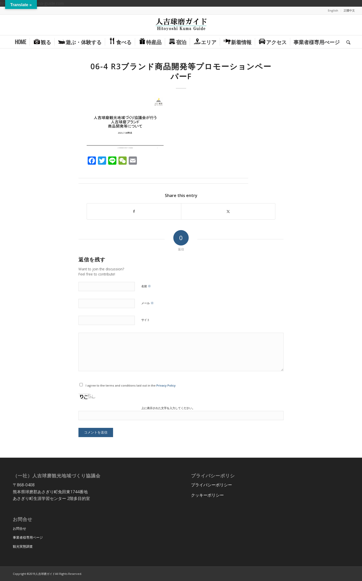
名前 (146, 286)
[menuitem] (333, 10)
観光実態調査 (23, 546)
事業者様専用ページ (28, 537)
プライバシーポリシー (211, 485)
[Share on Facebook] (134, 211)
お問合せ (19, 528)
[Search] (346, 41)
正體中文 (349, 10)
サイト (145, 320)
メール (147, 303)
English (333, 10)
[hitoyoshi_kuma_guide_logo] (181, 25)
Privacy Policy (166, 385)
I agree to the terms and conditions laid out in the (131, 385)
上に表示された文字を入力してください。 (168, 408)
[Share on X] (228, 211)
